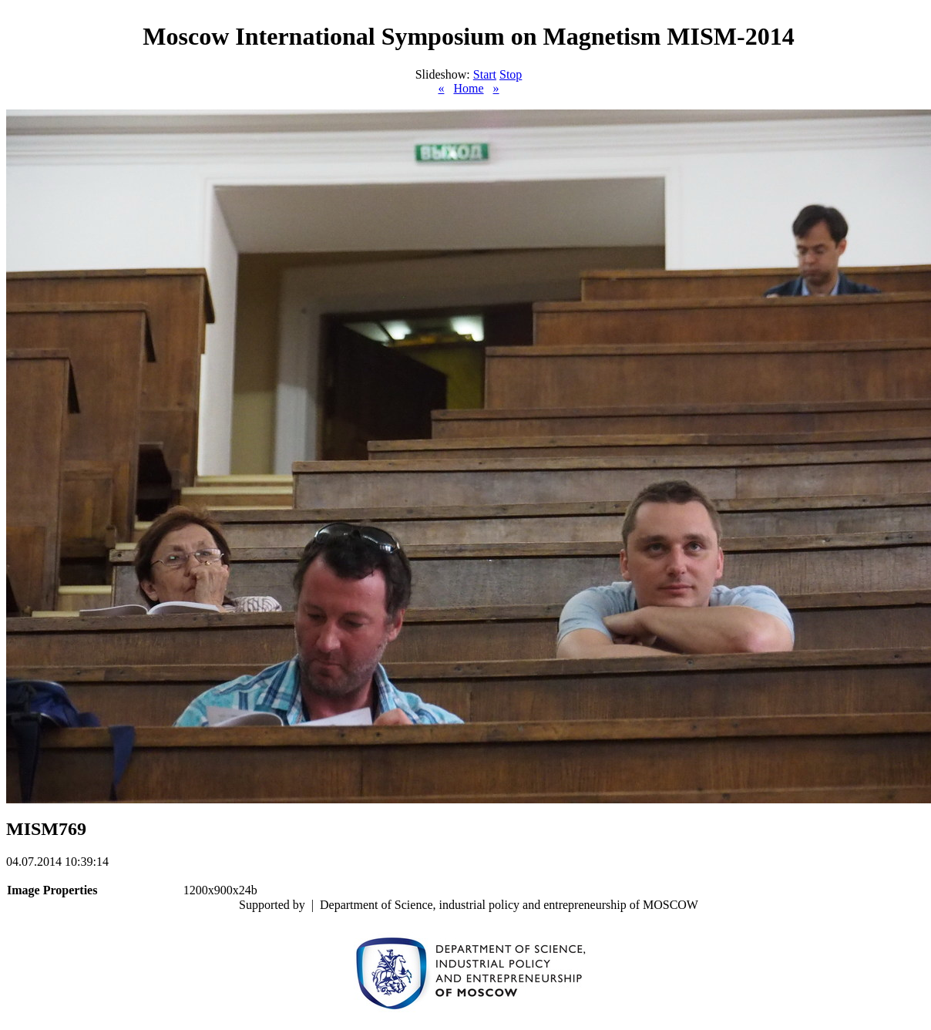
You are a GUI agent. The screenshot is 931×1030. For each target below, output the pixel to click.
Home (468, 88)
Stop (510, 74)
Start (484, 74)
